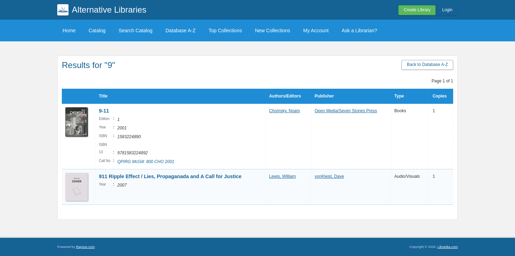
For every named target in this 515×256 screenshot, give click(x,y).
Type (399, 96)
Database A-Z (180, 30)
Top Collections (225, 30)
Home (69, 30)
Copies (439, 96)
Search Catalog (136, 30)
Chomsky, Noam (284, 110)
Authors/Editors (285, 96)
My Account (315, 30)
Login (447, 9)
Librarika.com (447, 247)
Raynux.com (85, 247)
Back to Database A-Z (427, 64)
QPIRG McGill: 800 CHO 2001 (145, 161)
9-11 (104, 111)
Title (103, 96)
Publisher (324, 96)
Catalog (97, 30)
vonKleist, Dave (329, 176)
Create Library (417, 9)
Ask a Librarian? (359, 30)
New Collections (272, 30)
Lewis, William (282, 176)
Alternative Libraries (109, 9)
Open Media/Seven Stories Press (346, 110)
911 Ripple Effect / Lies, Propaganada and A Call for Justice (170, 176)
